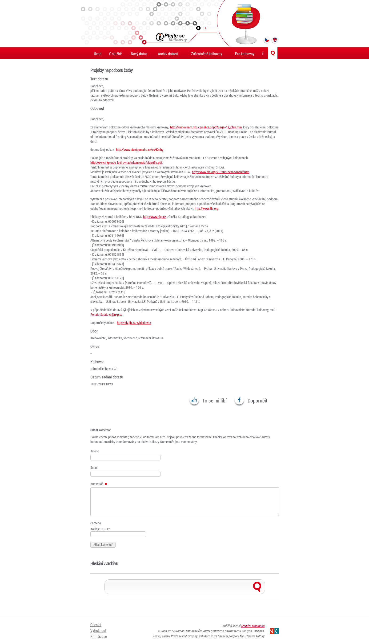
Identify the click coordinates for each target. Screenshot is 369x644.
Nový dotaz (139, 53)
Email (93, 467)
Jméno (94, 451)
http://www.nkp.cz (154, 216)
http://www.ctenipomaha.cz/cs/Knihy (139, 149)
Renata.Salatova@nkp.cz (106, 314)
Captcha (95, 523)
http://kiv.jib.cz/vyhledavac (134, 322)
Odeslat (95, 624)
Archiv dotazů (168, 53)
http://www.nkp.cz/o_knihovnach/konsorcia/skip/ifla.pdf (126, 162)
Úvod (97, 53)
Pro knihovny (244, 53)
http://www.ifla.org (206, 208)
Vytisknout (98, 630)
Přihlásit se (98, 636)
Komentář (98, 483)
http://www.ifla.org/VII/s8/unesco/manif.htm (220, 172)
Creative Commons (253, 625)
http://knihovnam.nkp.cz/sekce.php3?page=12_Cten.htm (206, 127)
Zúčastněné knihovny (206, 53)
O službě (115, 53)
